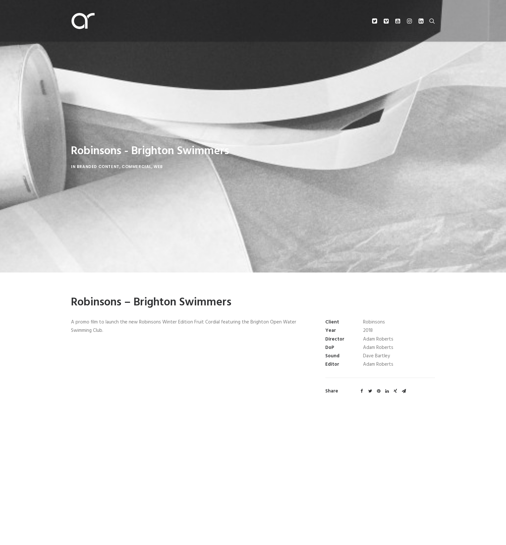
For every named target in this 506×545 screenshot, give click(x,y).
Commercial (136, 162)
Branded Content (98, 162)
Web (158, 162)
